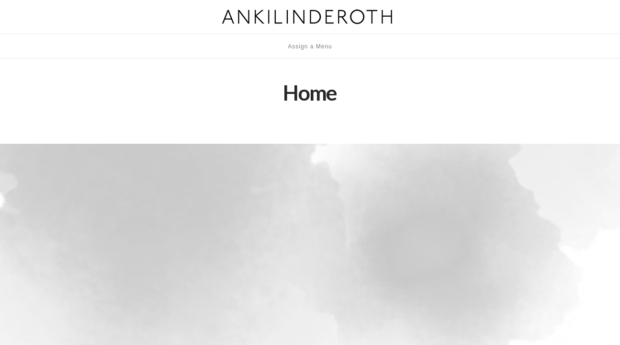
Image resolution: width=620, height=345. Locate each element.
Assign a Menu (310, 46)
